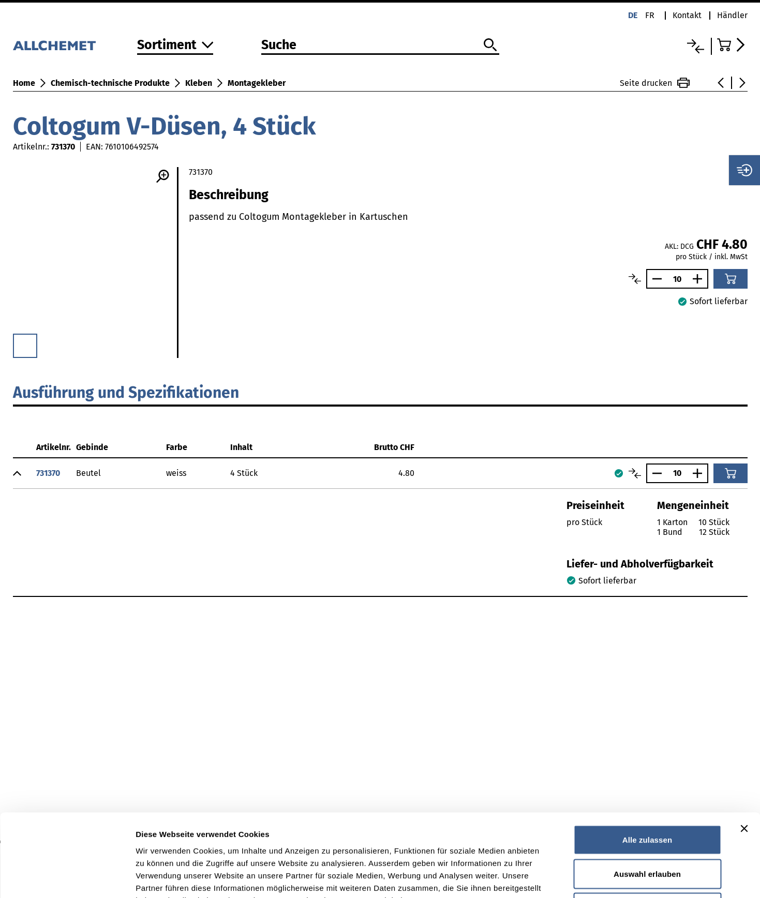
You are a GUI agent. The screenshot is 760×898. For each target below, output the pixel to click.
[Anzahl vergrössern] (700, 279)
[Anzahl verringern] (654, 279)
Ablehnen (647, 830)
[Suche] (380, 45)
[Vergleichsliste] (695, 46)
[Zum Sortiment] (175, 46)
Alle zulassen (647, 762)
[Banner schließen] (744, 751)
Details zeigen (550, 877)
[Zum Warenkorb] (732, 45)
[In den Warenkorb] (730, 279)
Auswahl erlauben (647, 796)
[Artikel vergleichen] (635, 279)
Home (24, 83)
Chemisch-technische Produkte (110, 83)
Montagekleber (257, 83)
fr (649, 15)
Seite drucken (655, 83)
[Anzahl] (677, 279)
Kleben (198, 83)
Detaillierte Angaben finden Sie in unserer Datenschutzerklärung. (264, 834)
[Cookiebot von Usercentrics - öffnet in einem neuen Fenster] (67, 878)
